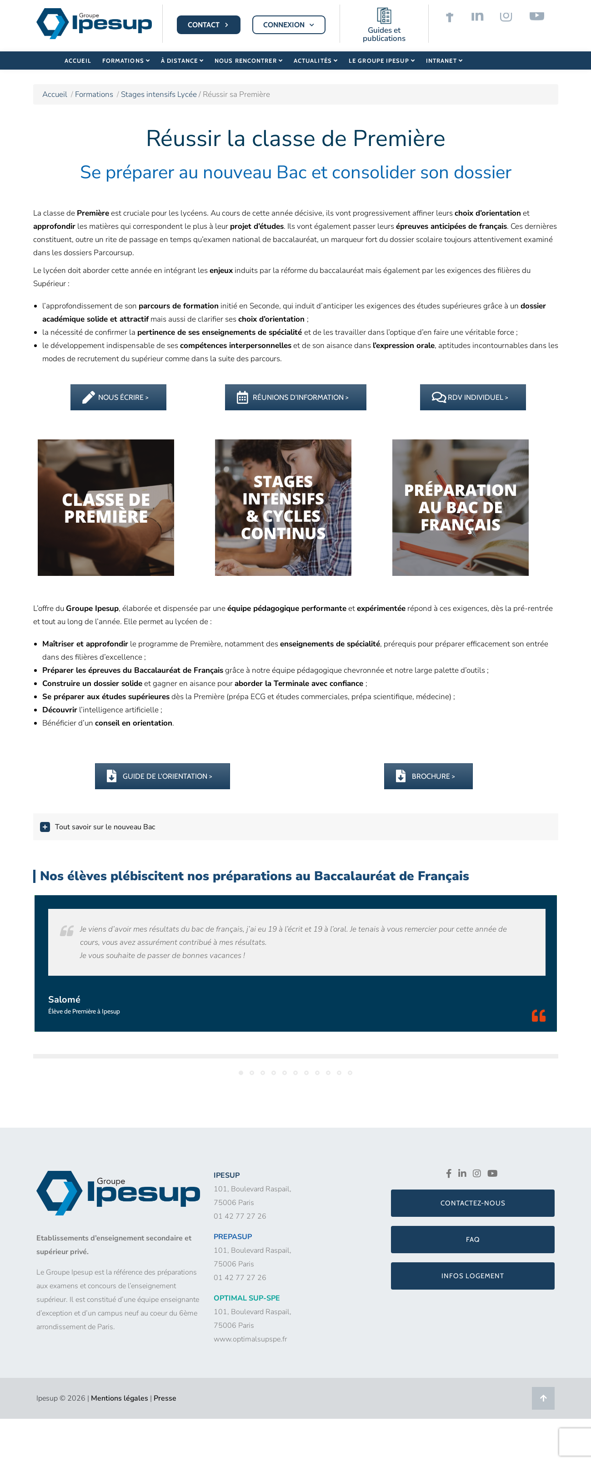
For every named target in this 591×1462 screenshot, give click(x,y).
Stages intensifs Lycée (160, 94)
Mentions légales (119, 1398)
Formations (125, 60)
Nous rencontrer (247, 60)
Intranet (440, 60)
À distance (181, 60)
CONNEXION (289, 24)
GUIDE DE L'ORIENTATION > (159, 776)
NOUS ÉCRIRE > (115, 397)
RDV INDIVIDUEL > (470, 397)
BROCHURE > (425, 776)
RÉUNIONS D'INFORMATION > (293, 397)
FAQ (473, 1239)
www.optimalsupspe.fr (250, 1339)
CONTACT (209, 24)
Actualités (313, 60)
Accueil (78, 60)
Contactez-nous (473, 1203)
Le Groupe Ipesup (378, 60)
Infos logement (472, 1276)
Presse (165, 1398)
